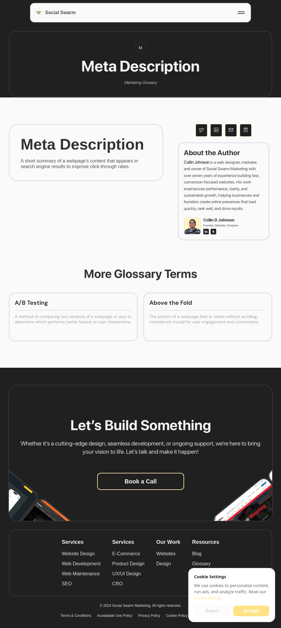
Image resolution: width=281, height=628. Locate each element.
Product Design (128, 563)
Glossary (201, 563)
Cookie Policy (177, 616)
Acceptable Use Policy (114, 616)
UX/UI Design (126, 573)
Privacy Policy (149, 616)
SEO (67, 583)
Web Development (81, 563)
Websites (166, 553)
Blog (196, 553)
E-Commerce (126, 553)
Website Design (78, 553)
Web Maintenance (81, 573)
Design (163, 563)
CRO (117, 583)
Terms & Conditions (76, 616)
